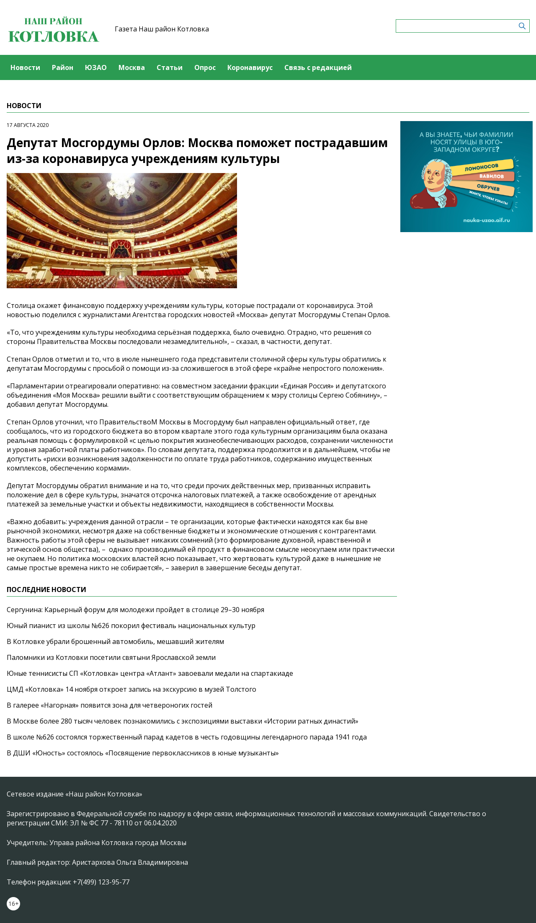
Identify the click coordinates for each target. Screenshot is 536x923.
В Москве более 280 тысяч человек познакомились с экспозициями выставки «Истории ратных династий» (182, 721)
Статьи (170, 67)
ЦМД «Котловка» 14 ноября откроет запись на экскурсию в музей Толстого (131, 689)
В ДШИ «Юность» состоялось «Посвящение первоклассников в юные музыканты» (143, 753)
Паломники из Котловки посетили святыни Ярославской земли (111, 657)
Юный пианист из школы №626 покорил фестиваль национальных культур (131, 625)
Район (62, 67)
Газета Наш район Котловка (162, 29)
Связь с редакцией (318, 67)
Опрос (205, 67)
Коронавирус (250, 67)
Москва (132, 67)
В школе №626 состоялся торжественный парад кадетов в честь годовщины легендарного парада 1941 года (187, 737)
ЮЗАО (96, 67)
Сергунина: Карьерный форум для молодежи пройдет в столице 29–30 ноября (135, 609)
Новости (25, 67)
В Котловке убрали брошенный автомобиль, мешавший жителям (115, 641)
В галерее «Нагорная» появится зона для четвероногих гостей (109, 705)
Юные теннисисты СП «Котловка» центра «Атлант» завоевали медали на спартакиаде (150, 673)
